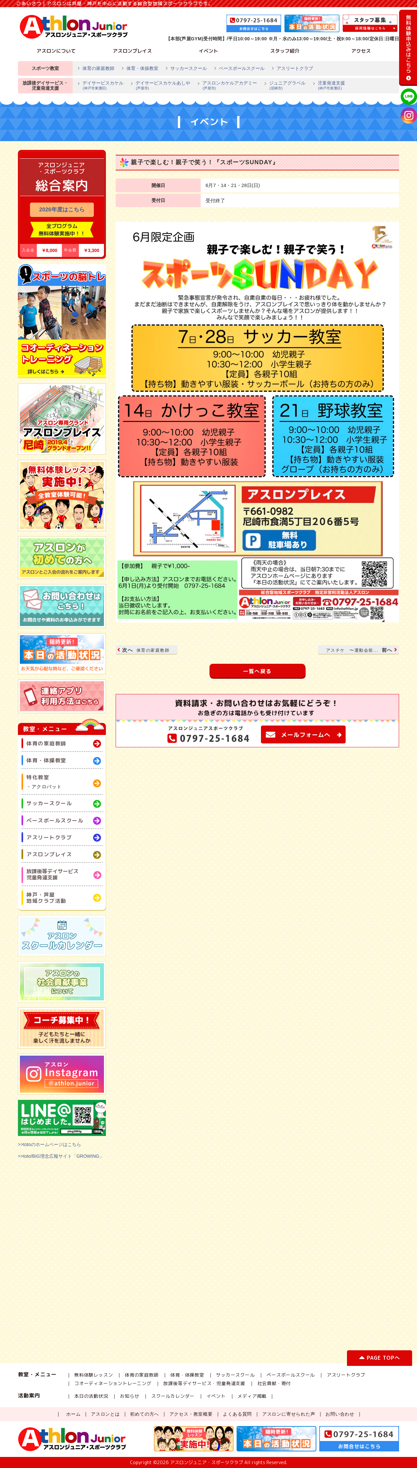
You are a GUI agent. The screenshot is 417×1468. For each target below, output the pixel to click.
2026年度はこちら (61, 210)
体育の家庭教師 (98, 68)
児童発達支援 (328, 85)
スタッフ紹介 (284, 50)
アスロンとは (105, 1414)
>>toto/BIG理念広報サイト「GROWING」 (61, 1156)
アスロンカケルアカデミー (227, 85)
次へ (144, 650)
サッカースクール (188, 68)
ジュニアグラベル (285, 85)
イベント (208, 50)
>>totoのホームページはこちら (49, 1144)
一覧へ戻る (257, 671)
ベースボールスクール (242, 68)
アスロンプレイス (132, 50)
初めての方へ (144, 1414)
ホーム (73, 1414)
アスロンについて (56, 50)
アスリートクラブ (295, 68)
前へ (360, 650)
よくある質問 (237, 1414)
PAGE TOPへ (379, 1359)
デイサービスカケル (100, 85)
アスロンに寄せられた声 (288, 1414)
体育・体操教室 (142, 68)
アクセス (361, 50)
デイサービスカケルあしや (160, 85)
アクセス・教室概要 (191, 1414)
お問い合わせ (339, 1414)
